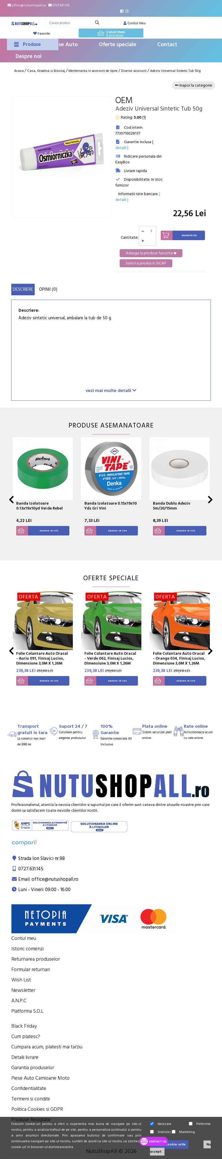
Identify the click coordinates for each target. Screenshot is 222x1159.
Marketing (183, 1132)
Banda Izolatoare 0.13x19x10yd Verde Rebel (39, 506)
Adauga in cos (37, 530)
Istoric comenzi (27, 948)
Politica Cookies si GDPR (37, 1109)
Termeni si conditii (30, 1098)
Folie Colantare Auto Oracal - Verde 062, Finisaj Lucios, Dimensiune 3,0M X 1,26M (110, 658)
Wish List (21, 979)
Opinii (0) (48, 289)
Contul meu (23, 938)
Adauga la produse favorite (151, 253)
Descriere (23, 289)
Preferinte (200, 1123)
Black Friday (24, 1026)
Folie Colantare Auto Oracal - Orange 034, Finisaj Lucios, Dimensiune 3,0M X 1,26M (179, 658)
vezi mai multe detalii (111, 390)
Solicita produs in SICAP (146, 263)
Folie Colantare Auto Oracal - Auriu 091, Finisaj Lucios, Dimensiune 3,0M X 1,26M (42, 658)
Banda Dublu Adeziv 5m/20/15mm (171, 506)
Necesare (160, 1123)
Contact (167, 44)
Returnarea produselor (35, 959)
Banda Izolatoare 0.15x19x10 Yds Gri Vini (110, 506)
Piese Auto (64, 44)
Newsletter (23, 990)
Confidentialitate (28, 1088)
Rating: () (130, 117)
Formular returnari (30, 969)
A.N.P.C (19, 1000)
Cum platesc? (25, 1036)
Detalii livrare (24, 1057)
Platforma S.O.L (27, 1011)
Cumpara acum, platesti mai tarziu (46, 1046)
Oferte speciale (117, 44)
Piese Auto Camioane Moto (40, 1078)
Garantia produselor (32, 1067)
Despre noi (29, 56)
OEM (124, 101)
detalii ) (121, 148)
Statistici (160, 1132)
